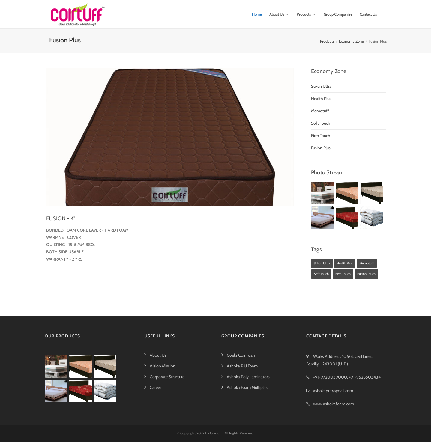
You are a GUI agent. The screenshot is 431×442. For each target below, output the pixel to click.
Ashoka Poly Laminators (248, 377)
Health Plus (321, 98)
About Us (279, 14)
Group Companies (338, 14)
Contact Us (368, 14)
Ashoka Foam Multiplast (248, 387)
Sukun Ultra (321, 86)
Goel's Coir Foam (241, 355)
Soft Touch (320, 123)
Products (306, 14)
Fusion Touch (366, 274)
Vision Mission (162, 366)
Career (155, 387)
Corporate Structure (167, 377)
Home (257, 14)
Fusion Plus (321, 148)
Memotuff (320, 111)
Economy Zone (351, 41)
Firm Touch (320, 135)
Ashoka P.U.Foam (242, 366)
